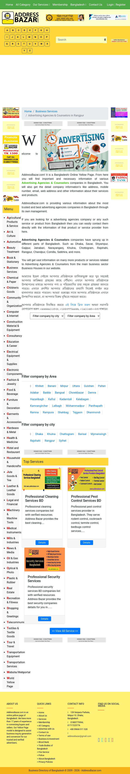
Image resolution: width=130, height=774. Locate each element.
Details (42, 542)
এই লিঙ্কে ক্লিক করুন (77, 304)
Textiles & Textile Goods (13, 632)
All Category (23, 4)
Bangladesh (78, 4)
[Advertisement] (65, 80)
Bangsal (60, 392)
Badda (47, 392)
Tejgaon (77, 412)
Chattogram (67, 434)
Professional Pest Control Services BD (86, 498)
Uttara (76, 386)
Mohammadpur (75, 405)
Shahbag (63, 412)
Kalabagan (82, 399)
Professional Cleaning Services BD (41, 498)
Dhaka (39, 434)
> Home (40, 712)
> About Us (42, 716)
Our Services (41, 4)
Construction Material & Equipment (15, 326)
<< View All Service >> (65, 631)
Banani (52, 386)
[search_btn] (105, 40)
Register (121, 4)
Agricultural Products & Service (14, 222)
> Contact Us (43, 732)
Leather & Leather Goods (12, 490)
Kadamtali (66, 399)
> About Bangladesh (46, 759)
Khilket (39, 386)
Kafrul (51, 399)
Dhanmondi (93, 412)
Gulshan (89, 386)
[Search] (79, 40)
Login (110, 4)
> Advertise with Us (45, 729)
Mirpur (64, 386)
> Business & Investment (48, 739)
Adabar (34, 392)
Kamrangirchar (39, 405)
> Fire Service (43, 752)
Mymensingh (98, 434)
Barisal (82, 434)
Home (9, 4)
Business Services (46, 111)
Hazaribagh (37, 399)
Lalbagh (57, 405)
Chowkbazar (76, 392)
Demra (92, 392)
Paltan (102, 386)
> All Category (43, 726)
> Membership (43, 722)
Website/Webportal (18, 672)
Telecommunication (19, 622)
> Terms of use (43, 735)
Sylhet (62, 440)
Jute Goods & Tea (12, 476)
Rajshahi (35, 440)
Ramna (34, 412)
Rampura (48, 412)
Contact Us (95, 4)
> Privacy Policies (45, 762)
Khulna (51, 434)
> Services (41, 719)
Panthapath (96, 405)
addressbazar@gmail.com (79, 736)
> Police (40, 755)
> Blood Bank (43, 742)
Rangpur (50, 440)
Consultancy (14, 335)
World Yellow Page (11, 682)
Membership (60, 4)
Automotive (14, 241)
